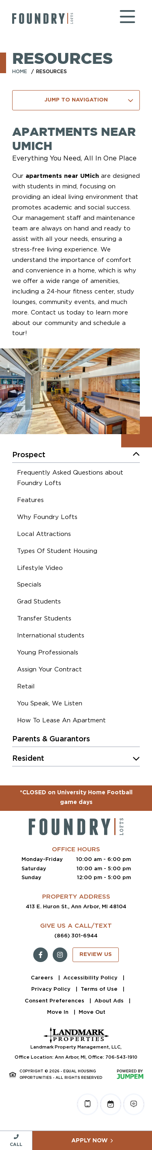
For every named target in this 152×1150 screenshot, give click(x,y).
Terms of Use (100, 989)
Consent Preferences (55, 1001)
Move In (58, 1012)
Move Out (92, 1012)
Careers (43, 978)
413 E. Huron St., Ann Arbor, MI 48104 (76, 906)
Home (19, 71)
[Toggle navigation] (119, 18)
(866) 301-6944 (76, 936)
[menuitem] (78, 479)
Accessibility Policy (91, 978)
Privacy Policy (51, 989)
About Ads (109, 1001)
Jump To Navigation (89, 100)
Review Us (95, 954)
